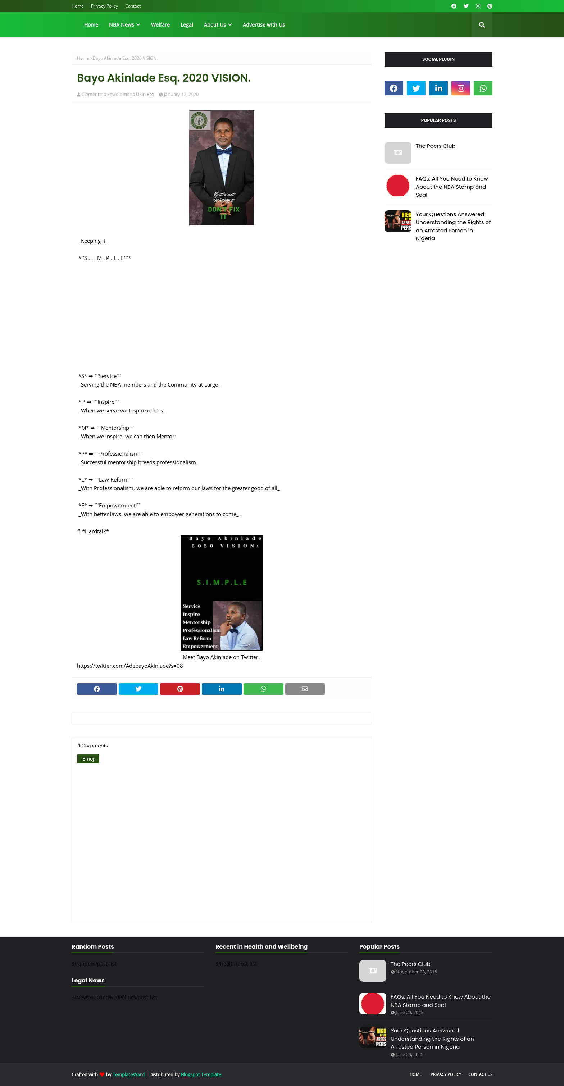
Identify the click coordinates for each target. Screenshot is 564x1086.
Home (78, 6)
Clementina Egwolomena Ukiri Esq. (118, 94)
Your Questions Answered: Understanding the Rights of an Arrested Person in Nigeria (453, 226)
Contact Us (480, 1074)
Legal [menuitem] (187, 24)
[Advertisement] (222, 312)
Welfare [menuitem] (160, 24)
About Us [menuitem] (215, 24)
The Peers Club (436, 146)
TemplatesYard (129, 1074)
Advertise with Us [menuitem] (264, 24)
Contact (133, 6)
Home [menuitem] (91, 24)
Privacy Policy (104, 6)
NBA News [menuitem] (121, 24)
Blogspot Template (201, 1074)
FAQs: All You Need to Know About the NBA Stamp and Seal (452, 187)
